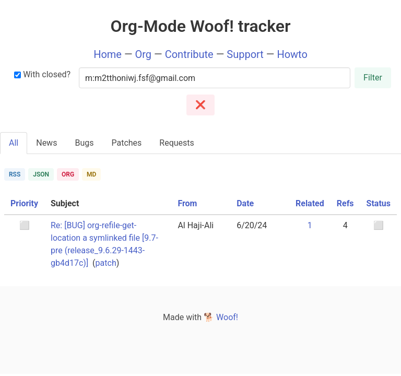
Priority (24, 203)
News (46, 143)
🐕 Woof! (221, 317)
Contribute (189, 54)
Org (143, 54)
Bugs (84, 143)
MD (91, 174)
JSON (41, 174)
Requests (176, 143)
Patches (126, 143)
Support (245, 54)
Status (379, 203)
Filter (372, 78)
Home (107, 54)
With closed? (42, 74)
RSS (14, 174)
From (187, 203)
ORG (68, 174)
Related (310, 203)
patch (106, 263)
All (13, 143)
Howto (292, 54)
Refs (345, 203)
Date (245, 203)
